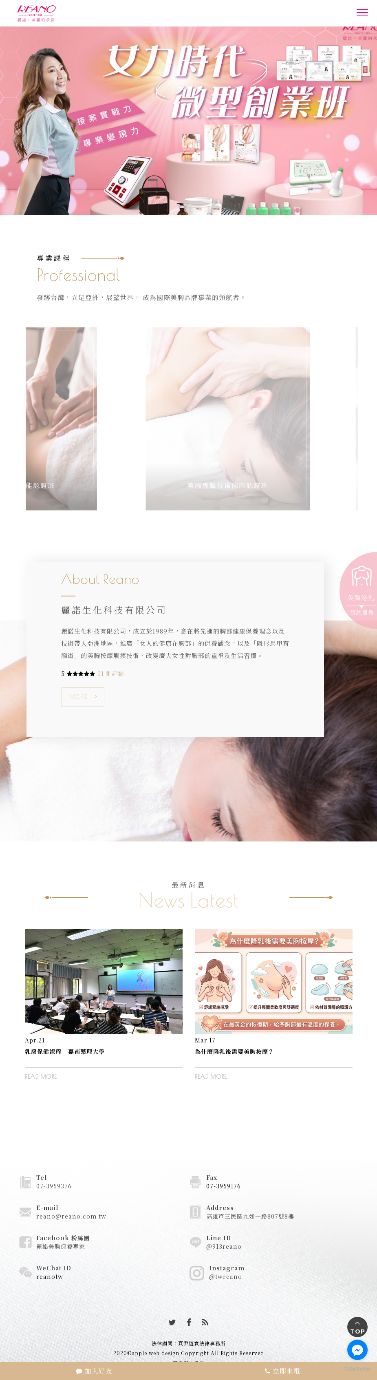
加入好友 (94, 1371)
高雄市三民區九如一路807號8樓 (250, 1216)
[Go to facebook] (357, 1350)
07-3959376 (54, 1186)
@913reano (224, 1246)
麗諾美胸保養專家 (60, 1246)
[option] (104, 1010)
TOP (357, 1331)
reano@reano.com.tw (71, 1216)
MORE (79, 696)
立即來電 (282, 1371)
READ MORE (41, 1076)
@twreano (225, 1276)
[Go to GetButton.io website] (357, 1368)
